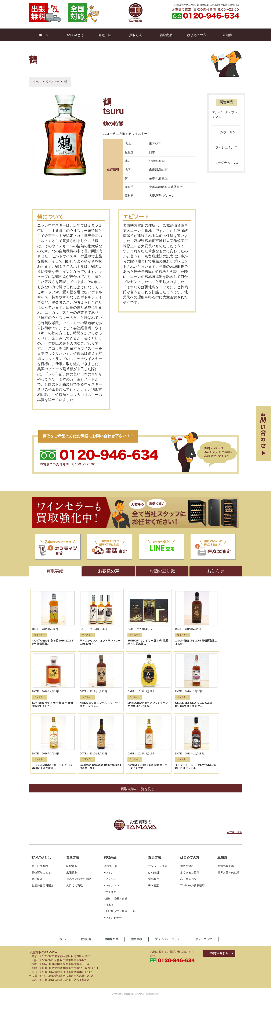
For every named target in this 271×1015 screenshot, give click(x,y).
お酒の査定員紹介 (43, 825)
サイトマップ (203, 878)
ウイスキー (52, 81)
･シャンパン (111, 825)
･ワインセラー (113, 857)
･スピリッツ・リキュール (120, 850)
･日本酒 (108, 844)
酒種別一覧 (111, 805)
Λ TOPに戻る (234, 771)
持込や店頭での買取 (78, 818)
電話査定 (153, 818)
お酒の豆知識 (225, 805)
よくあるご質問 (189, 812)
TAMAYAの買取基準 (192, 825)
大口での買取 (74, 825)
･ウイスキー (111, 831)
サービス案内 (40, 805)
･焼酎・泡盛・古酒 (115, 838)
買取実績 (136, 878)
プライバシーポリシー (169, 878)
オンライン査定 (157, 805)
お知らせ (85, 878)
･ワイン (108, 812)
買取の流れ (187, 805)
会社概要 (37, 818)
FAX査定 (153, 825)
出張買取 (71, 812)
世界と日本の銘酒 (228, 812)
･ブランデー (111, 818)
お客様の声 (111, 878)
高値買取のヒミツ (43, 812)
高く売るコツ (188, 818)
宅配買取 (71, 805)
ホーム (37, 81)
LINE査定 (154, 812)
